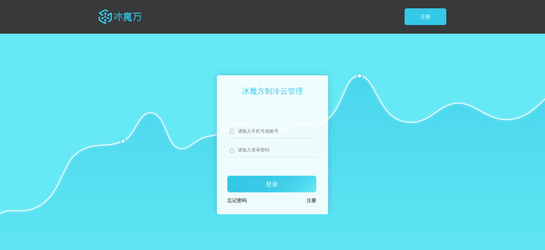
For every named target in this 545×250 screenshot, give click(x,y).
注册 (425, 16)
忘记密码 (237, 200)
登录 (272, 184)
